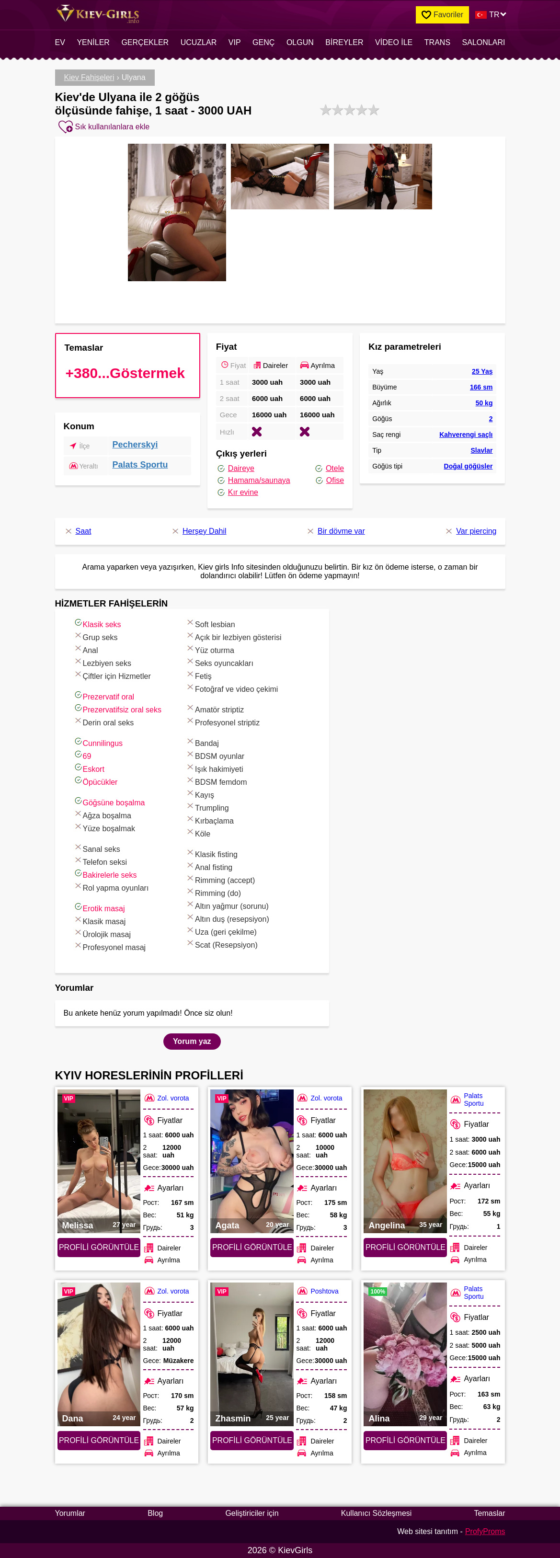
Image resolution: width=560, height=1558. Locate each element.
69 (82, 754)
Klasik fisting (211, 853)
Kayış (199, 793)
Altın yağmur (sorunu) (227, 904)
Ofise (329, 480)
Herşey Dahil (199, 531)
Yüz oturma (209, 648)
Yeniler (93, 42)
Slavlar (482, 450)
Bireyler (344, 42)
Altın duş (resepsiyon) (227, 917)
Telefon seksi (100, 860)
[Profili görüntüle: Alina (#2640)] (405, 1354)
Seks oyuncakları (219, 661)
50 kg (484, 403)
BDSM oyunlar (214, 754)
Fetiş (198, 674)
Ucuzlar (199, 42)
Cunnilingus (98, 741)
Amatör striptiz (214, 708)
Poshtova (317, 1291)
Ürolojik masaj (102, 933)
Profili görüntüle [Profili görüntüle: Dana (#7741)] (99, 1440)
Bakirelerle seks (105, 873)
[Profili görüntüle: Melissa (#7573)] (99, 1161)
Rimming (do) (213, 891)
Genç (263, 42)
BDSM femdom (216, 780)
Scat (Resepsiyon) (221, 943)
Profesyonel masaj (109, 945)
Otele (329, 468)
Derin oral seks (103, 721)
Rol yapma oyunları (111, 886)
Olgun (300, 42)
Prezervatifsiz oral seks (117, 708)
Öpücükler (95, 780)
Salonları (483, 42)
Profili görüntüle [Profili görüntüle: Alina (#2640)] (406, 1440)
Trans (437, 42)
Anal (85, 648)
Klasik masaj (99, 920)
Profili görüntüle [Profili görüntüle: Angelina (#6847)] (406, 1247)
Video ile (393, 42)
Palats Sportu (140, 465)
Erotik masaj (99, 907)
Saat (77, 531)
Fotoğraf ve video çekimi (231, 687)
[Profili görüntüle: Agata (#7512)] (252, 1161)
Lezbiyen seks (102, 661)
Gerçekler (145, 42)
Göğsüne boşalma (109, 801)
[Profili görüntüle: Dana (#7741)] (99, 1354)
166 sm (481, 387)
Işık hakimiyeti (214, 767)
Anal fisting (208, 865)
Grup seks (95, 636)
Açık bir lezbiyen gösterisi (233, 636)
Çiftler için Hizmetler (112, 674)
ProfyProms (485, 1531)
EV (60, 42)
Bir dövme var (335, 531)
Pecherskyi (135, 444)
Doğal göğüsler (468, 466)
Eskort (88, 767)
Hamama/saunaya (253, 480)
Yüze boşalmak (104, 827)
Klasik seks (97, 623)
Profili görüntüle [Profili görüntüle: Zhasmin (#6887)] (252, 1440)
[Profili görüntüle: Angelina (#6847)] (405, 1161)
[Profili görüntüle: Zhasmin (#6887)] (252, 1354)
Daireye (235, 468)
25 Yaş (482, 371)
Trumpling (207, 806)
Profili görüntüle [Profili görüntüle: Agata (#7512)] (252, 1247)
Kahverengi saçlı (465, 434)
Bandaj (202, 741)
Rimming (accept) (220, 878)
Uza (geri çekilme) (221, 930)
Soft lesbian (210, 623)
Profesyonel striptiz (222, 721)
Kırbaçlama (209, 819)
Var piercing (470, 531)
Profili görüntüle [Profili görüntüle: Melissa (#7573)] (99, 1247)
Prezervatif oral (104, 695)
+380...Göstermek (125, 373)
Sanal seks (96, 847)
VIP (235, 42)
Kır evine (237, 492)
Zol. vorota (166, 1098)
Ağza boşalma (102, 814)
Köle (197, 832)
